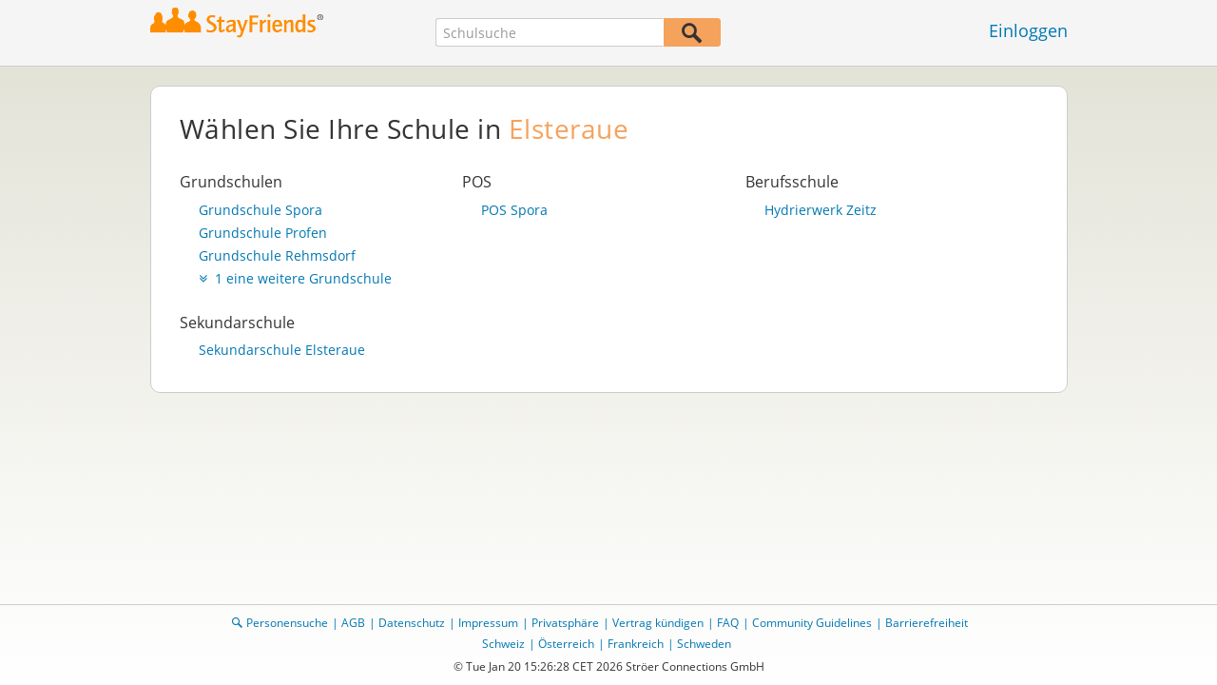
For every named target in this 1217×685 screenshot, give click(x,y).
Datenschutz (411, 623)
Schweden (704, 644)
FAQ (728, 623)
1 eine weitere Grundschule (295, 278)
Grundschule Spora (260, 210)
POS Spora (514, 210)
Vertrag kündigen (658, 623)
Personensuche (287, 623)
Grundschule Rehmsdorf (277, 255)
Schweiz (503, 644)
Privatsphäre (565, 623)
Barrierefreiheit (926, 623)
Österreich (566, 644)
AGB (353, 623)
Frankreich (636, 644)
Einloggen (1028, 30)
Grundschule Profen (263, 233)
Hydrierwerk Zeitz (820, 210)
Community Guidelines (812, 623)
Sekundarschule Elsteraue (282, 350)
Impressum (488, 623)
